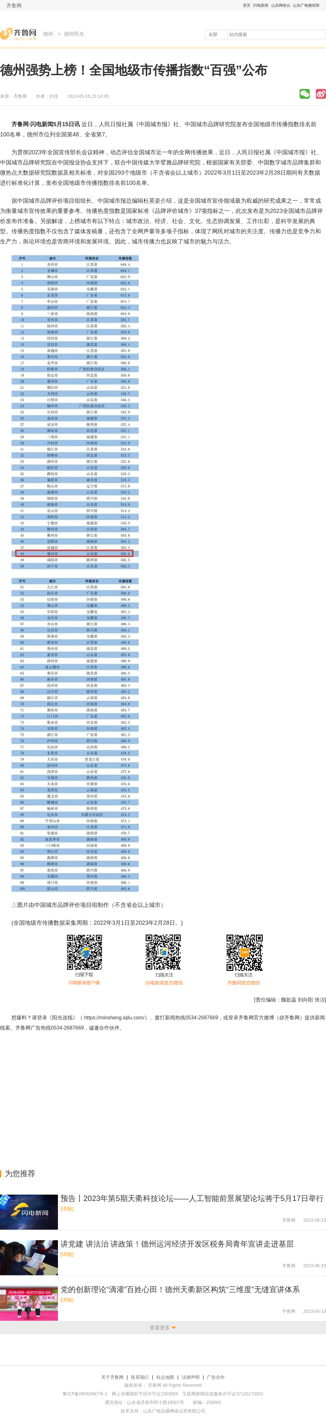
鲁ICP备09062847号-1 (85, 1393)
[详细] (67, 1209)
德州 (48, 34)
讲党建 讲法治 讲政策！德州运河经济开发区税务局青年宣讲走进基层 (177, 1244)
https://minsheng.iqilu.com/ (114, 1017)
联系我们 (140, 1377)
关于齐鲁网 (112, 1377)
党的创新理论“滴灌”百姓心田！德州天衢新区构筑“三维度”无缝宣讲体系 (180, 1289)
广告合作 (216, 1377)
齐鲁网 (14, 5)
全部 (213, 34)
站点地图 (165, 1377)
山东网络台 (280, 5)
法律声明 (191, 1377)
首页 (247, 5)
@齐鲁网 (289, 1017)
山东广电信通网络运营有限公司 (174, 1411)
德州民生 (74, 34)
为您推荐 (20, 1173)
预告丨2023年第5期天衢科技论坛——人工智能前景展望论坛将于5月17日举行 (192, 1198)
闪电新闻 (260, 5)
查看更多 (160, 1327)
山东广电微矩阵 (306, 5)
